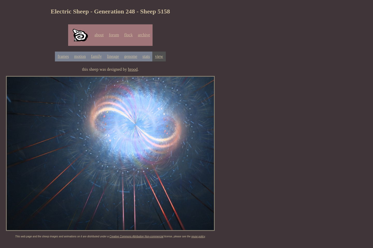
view (159, 56)
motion (80, 56)
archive (144, 35)
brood (133, 69)
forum (114, 35)
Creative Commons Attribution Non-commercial (136, 236)
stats (146, 56)
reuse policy (198, 236)
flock (128, 35)
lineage (113, 56)
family (96, 56)
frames (63, 56)
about (99, 35)
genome (130, 56)
